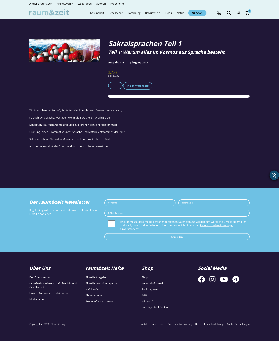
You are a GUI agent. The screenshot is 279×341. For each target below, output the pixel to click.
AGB (144, 295)
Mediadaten (36, 299)
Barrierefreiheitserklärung (209, 324)
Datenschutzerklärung (180, 324)
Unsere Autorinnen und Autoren (48, 293)
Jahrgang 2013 (139, 62)
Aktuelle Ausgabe (96, 277)
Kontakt (144, 324)
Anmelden (177, 237)
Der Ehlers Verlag (39, 277)
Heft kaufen (92, 289)
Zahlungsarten (150, 289)
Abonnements (94, 295)
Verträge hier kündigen (155, 307)
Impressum (158, 324)
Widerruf (147, 301)
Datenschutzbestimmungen (216, 225)
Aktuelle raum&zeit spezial (101, 283)
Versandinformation (154, 283)
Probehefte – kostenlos (99, 301)
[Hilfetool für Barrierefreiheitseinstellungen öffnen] (274, 175)
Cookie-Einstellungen (238, 324)
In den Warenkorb (138, 85)
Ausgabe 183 (116, 62)
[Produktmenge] (115, 85)
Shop (145, 277)
